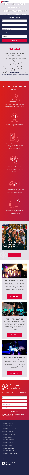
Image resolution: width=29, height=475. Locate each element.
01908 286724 (15, 73)
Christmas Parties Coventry (8, 440)
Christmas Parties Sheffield (8, 437)
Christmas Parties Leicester (8, 439)
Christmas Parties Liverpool (8, 429)
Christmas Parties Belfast (8, 442)
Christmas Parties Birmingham (8, 425)
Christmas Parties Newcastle (8, 445)
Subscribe (14, 411)
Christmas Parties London (8, 423)
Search (14, 40)
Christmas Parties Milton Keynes (9, 451)
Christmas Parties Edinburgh (8, 434)
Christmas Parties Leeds (7, 431)
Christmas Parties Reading (8, 450)
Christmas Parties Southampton (9, 447)
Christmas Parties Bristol (7, 433)
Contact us (5, 466)
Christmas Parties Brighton (8, 448)
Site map (17, 466)
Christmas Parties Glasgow (8, 426)
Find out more (15, 297)
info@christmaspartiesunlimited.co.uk (15, 75)
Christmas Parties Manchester (9, 428)
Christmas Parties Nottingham (9, 443)
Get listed (11, 466)
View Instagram (15, 255)
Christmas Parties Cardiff (8, 436)
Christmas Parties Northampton (9, 453)
